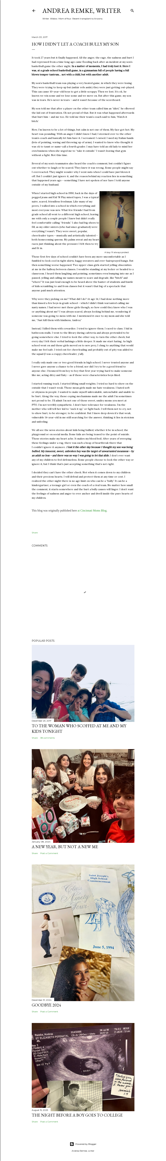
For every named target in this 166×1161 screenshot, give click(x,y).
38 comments (47, 737)
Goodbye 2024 (46, 1005)
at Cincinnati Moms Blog (91, 510)
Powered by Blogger (83, 1144)
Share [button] (35, 532)
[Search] (132, 9)
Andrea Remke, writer (81, 10)
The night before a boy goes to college (77, 1115)
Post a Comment (49, 853)
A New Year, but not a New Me (65, 846)
